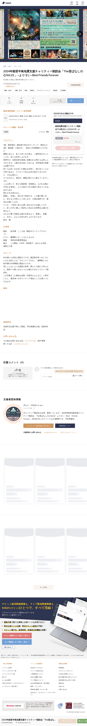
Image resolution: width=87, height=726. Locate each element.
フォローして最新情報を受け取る (38, 426)
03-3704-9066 (30, 341)
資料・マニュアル (36, 686)
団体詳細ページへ (65, 426)
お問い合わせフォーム (68, 432)
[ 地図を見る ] (10, 86)
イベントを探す (7, 668)
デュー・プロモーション (33, 405)
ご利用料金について (36, 674)
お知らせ (61, 686)
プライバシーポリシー (66, 671)
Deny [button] (70, 716)
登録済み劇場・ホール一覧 (38, 689)
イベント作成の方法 (36, 671)
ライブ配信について (36, 680)
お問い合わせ (63, 689)
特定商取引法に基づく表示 (67, 680)
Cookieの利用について (66, 674)
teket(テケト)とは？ (36, 668)
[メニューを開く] (83, 3)
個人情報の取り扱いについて (68, 677)
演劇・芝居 (17, 66)
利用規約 (61, 668)
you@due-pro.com (21, 344)
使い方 (4, 677)
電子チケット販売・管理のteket (9, 655)
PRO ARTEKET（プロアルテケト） (13, 683)
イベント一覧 (24, 655)
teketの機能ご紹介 (36, 677)
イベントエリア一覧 (8, 674)
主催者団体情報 (75, 85)
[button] (2, 718)
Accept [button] (80, 716)
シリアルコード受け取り (10, 686)
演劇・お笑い (7, 66)
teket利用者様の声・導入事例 (39, 683)
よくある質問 (6, 680)
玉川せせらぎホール (24, 722)
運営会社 (61, 683)
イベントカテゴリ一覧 (9, 671)
